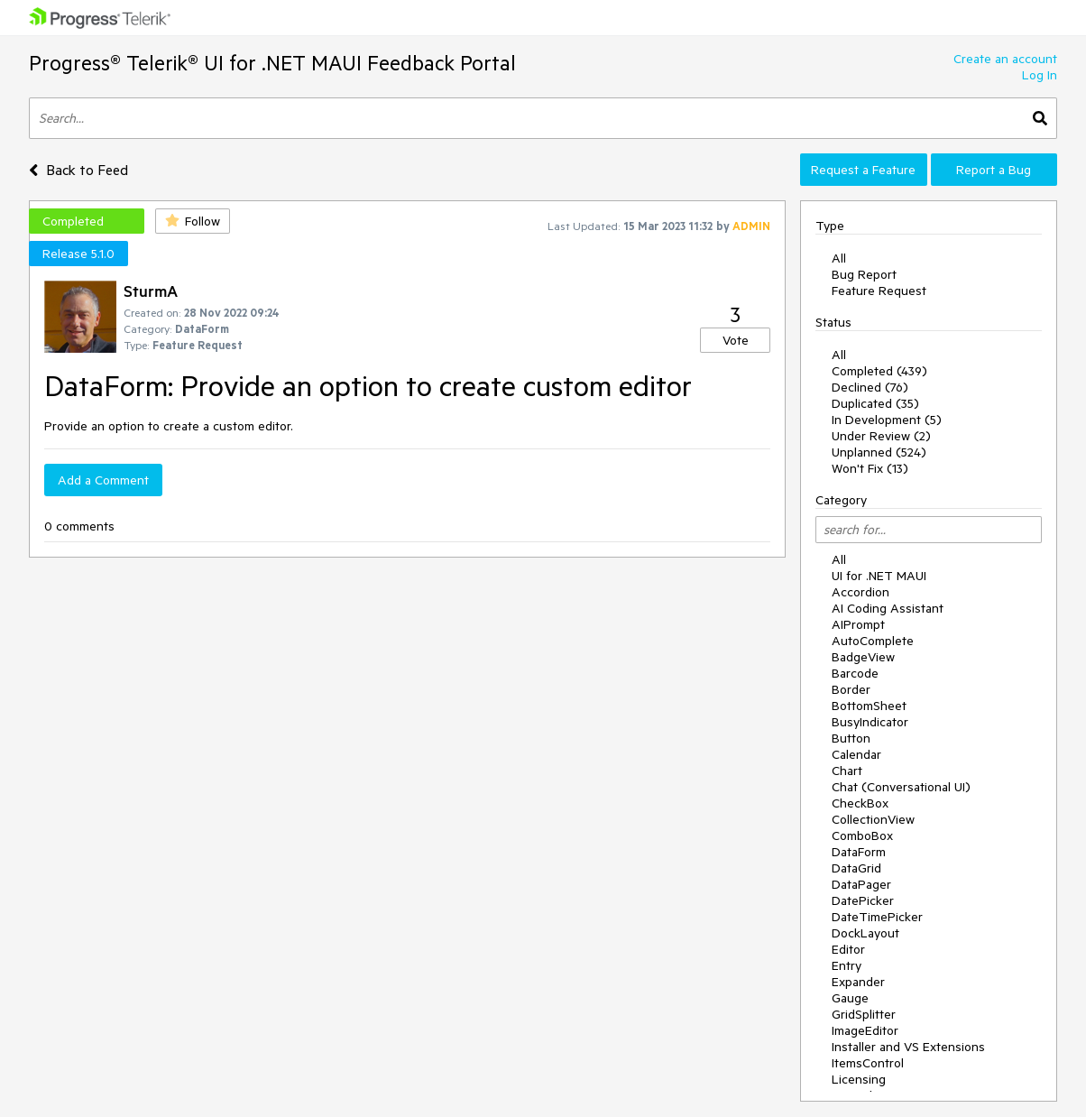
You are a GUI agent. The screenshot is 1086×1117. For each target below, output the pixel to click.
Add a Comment (103, 480)
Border (851, 689)
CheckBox (860, 803)
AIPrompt (858, 624)
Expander (858, 982)
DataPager (861, 884)
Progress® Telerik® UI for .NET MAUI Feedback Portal (272, 63)
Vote (735, 340)
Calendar (856, 754)
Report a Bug (993, 170)
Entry (846, 965)
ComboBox (862, 835)
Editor (848, 949)
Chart (847, 770)
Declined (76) (870, 387)
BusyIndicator (870, 722)
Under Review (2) (881, 436)
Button (851, 738)
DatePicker (863, 900)
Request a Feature (863, 170)
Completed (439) (879, 371)
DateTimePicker (877, 917)
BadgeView (863, 657)
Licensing (859, 1079)
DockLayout (865, 933)
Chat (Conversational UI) (901, 787)
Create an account (1005, 59)
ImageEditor (865, 1030)
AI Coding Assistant (887, 608)
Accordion (860, 592)
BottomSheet (869, 705)
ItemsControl (868, 1063)
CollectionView (873, 819)
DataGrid (856, 868)
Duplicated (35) (875, 403)
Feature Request (879, 290)
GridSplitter (864, 1014)
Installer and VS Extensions (908, 1047)
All (839, 258)
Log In (1039, 75)
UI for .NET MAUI (879, 576)
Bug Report (864, 274)
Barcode (855, 673)
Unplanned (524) (879, 452)
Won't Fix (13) (870, 468)
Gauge (850, 998)
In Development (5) (887, 419)
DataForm (859, 852)
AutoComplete (873, 640)
